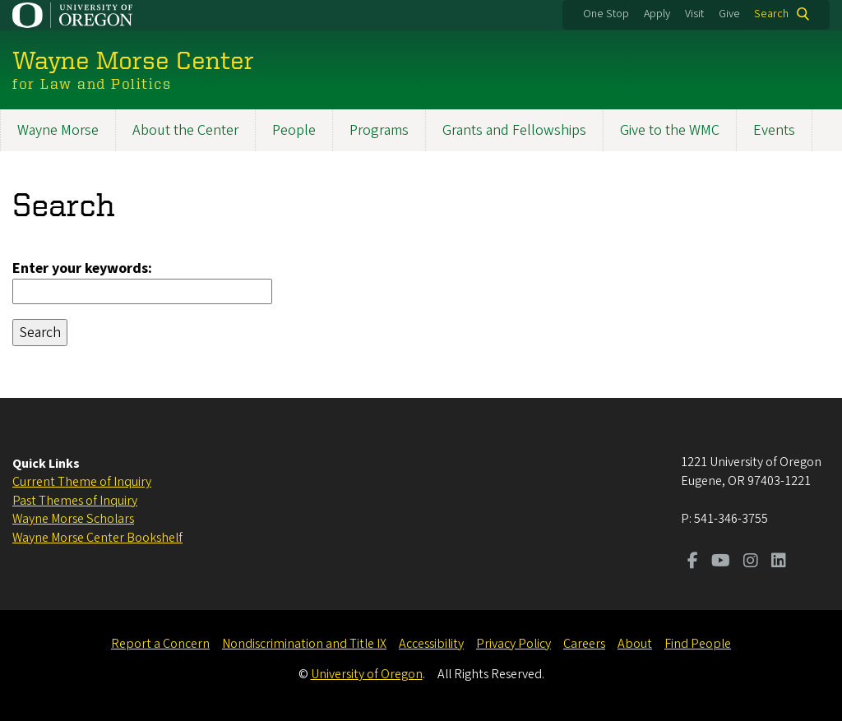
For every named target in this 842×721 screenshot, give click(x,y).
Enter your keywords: (82, 268)
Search (771, 14)
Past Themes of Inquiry (74, 501)
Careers (584, 644)
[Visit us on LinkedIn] (779, 562)
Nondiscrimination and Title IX (304, 644)
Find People (697, 644)
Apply (657, 14)
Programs (379, 130)
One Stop (606, 14)
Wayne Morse (58, 130)
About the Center (185, 130)
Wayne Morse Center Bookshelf (97, 538)
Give (729, 14)
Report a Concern (160, 644)
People (294, 130)
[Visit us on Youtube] (721, 562)
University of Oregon (367, 674)
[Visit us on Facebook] (693, 562)
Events (774, 130)
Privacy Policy (513, 644)
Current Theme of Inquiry (81, 482)
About (635, 644)
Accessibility (431, 644)
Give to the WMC (669, 130)
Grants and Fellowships (514, 130)
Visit (694, 14)
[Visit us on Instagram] (751, 562)
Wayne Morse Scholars (73, 519)
